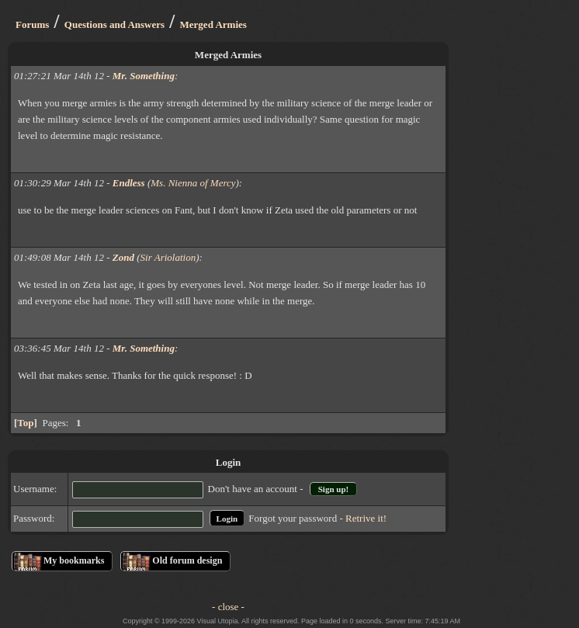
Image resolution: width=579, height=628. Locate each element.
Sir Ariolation (168, 257)
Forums (32, 24)
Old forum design (187, 560)
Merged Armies (213, 24)
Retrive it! (366, 518)
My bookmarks (73, 560)
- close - (228, 606)
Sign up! (333, 489)
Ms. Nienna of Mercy (193, 183)
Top (25, 422)
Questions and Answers (114, 24)
